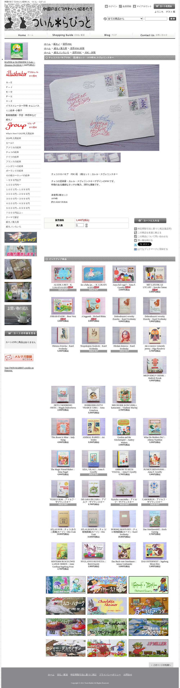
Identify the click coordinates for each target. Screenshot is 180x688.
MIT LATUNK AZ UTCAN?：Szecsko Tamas (155, 278)
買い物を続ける (145, 240)
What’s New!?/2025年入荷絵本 (20, 133)
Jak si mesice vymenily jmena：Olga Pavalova (154, 338)
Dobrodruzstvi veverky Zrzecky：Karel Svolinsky (124, 308)
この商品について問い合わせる (153, 236)
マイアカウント (144, 6)
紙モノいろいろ (13, 226)
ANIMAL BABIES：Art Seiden (93, 429)
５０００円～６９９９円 (18, 208)
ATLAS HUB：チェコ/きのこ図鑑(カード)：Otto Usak (63, 521)
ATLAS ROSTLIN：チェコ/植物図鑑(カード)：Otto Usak (93, 523)
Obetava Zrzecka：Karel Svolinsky (63, 338)
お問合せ (154, 35)
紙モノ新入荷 (12, 222)
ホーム (25, 35)
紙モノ (9, 119)
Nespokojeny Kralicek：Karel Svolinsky (93, 338)
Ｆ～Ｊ (9, 87)
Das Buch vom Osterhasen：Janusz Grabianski (124, 553)
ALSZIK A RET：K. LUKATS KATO (63, 277)
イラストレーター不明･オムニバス (22, 105)
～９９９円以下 (13, 180)
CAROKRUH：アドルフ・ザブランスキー (154, 491)
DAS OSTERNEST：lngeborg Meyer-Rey (154, 553)
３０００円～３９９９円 (18, 198)
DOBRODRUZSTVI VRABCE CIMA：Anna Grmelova (93, 399)
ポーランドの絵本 (14, 170)
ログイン (113, 6)
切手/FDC (67, 44)
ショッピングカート (164, 6)
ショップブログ (111, 35)
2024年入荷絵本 (13, 138)
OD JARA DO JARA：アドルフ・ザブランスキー (93, 491)
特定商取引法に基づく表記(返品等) (155, 228)
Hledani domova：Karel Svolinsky (124, 338)
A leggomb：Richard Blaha (94, 308)
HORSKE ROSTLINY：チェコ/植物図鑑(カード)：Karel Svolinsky (124, 523)
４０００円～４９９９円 (18, 203)
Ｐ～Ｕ (9, 96)
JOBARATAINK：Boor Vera (63, 308)
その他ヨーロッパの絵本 (18, 175)
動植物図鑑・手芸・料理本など (21, 115)
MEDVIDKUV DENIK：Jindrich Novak (154, 367)
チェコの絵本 (12, 152)
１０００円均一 (13, 185)
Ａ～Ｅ (9, 82)
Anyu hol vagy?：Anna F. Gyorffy (124, 277)
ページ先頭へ (161, 664)
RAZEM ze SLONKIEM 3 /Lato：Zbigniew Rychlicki (19, 62)
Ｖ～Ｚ (9, 101)
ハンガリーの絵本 (14, 166)
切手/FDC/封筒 (77, 48)
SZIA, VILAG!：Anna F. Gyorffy (93, 461)
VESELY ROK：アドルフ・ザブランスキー (63, 491)
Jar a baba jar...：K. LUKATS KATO (94, 277)
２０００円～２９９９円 (18, 194)
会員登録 (127, 6)
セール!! (10, 143)
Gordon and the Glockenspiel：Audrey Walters (124, 431)
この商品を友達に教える (149, 232)
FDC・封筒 (90, 52)
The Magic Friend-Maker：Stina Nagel (63, 461)
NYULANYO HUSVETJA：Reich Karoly (94, 553)
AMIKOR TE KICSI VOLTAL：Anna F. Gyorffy (124, 461)
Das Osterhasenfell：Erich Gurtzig (154, 521)
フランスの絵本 (13, 161)
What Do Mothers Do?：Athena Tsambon (154, 429)
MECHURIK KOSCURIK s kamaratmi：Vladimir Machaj (124, 397)
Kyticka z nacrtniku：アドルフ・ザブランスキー (124, 491)
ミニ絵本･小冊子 (14, 110)
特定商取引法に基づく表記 (83, 674)
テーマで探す (12, 217)
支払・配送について (68, 35)
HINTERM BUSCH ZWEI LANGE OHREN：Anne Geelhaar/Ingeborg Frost (63, 555)
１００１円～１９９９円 (18, 189)
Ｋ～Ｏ (9, 92)
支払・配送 (62, 674)
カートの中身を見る (20, 333)
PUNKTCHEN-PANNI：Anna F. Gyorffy (154, 461)
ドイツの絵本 (12, 157)
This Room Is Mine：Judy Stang (63, 429)
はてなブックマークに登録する (153, 249)
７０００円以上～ (14, 213)
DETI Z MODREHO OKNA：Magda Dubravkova (63, 397)
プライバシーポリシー (110, 674)
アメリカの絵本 (13, 147)
